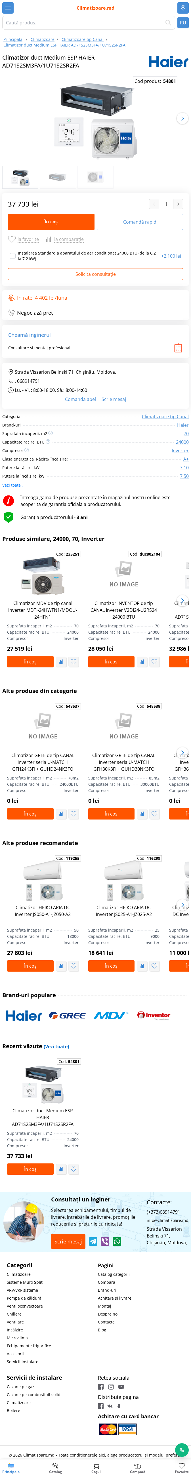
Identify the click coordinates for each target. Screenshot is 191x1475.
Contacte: (159, 1202)
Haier (183, 425)
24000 (182, 442)
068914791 (28, 381)
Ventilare (15, 1322)
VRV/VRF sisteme (22, 1290)
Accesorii (15, 1353)
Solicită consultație (95, 274)
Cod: (67, 554)
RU (183, 23)
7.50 (184, 476)
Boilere (13, 1410)
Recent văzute (35, 1046)
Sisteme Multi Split (25, 1282)
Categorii (19, 1265)
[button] (182, 118)
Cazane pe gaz (20, 1386)
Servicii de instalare (34, 1377)
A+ (186, 459)
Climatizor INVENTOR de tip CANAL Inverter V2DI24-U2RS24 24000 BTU (124, 610)
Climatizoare (19, 1274)
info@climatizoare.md (167, 1220)
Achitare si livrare (114, 1298)
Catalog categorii (114, 1274)
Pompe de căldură (24, 1298)
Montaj (104, 1306)
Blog (102, 1330)
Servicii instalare (22, 1361)
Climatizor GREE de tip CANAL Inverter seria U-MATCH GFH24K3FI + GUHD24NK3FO (42, 762)
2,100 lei (171, 256)
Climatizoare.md (95, 8)
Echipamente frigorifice (29, 1345)
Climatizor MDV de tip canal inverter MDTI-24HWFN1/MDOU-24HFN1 (42, 610)
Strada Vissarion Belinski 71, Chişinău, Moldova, (62, 372)
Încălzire (15, 1330)
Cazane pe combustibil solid (33, 1394)
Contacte (106, 1322)
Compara (106, 1282)
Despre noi (108, 1314)
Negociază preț (30, 312)
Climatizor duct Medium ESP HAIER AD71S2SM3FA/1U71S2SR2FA (43, 1117)
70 (186, 433)
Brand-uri (107, 1290)
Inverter (180, 450)
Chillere (14, 1314)
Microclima (17, 1337)
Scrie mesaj (114, 399)
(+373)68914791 (163, 1212)
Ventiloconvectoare (25, 1306)
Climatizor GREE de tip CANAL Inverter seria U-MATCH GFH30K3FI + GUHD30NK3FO (123, 762)
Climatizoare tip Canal (165, 416)
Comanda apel (80, 399)
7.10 (184, 468)
